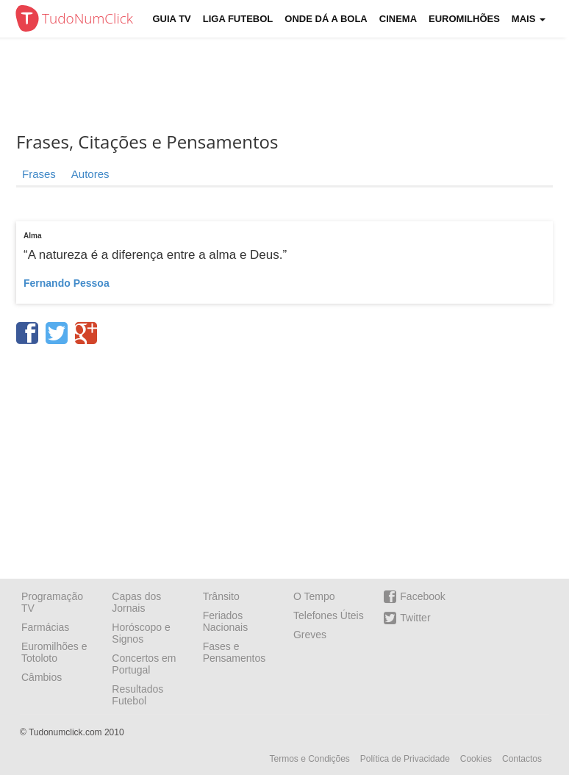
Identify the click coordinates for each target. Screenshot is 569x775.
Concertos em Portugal (144, 664)
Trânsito (221, 596)
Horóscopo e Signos (141, 633)
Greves (309, 634)
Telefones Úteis (328, 615)
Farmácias (45, 627)
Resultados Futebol (137, 695)
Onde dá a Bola (325, 18)
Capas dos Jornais (136, 602)
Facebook (414, 596)
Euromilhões (464, 18)
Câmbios (41, 677)
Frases (39, 174)
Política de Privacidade (405, 759)
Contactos (522, 759)
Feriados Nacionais (225, 621)
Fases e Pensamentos (234, 652)
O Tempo (314, 596)
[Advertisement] (284, 457)
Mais (528, 18)
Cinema (398, 18)
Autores (90, 174)
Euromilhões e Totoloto (54, 652)
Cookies (476, 759)
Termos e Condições (309, 759)
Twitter (407, 618)
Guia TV (172, 18)
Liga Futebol (238, 18)
